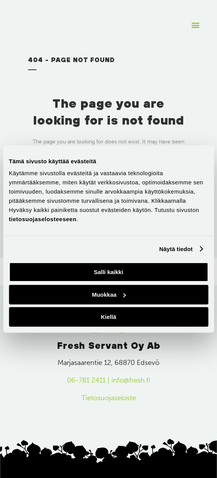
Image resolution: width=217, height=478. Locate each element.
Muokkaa (109, 294)
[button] (195, 25)
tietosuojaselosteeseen (42, 219)
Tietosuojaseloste (108, 398)
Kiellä (108, 317)
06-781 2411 (86, 380)
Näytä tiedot (176, 249)
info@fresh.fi (130, 380)
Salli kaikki (108, 272)
